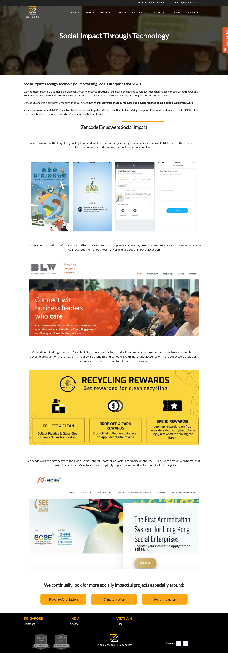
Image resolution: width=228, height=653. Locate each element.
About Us (74, 12)
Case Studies (159, 12)
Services (90, 12)
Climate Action (114, 599)
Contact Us (192, 12)
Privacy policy (123, 644)
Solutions (105, 12)
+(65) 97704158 (157, 2)
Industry (121, 12)
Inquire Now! (225, 40)
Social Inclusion (164, 599)
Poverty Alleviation (63, 599)
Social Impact (139, 12)
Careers (176, 12)
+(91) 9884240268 (190, 2)
